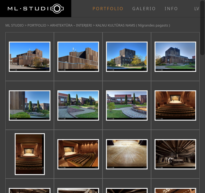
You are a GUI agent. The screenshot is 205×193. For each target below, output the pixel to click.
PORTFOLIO (108, 9)
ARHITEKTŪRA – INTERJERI (71, 25)
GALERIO (144, 9)
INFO (171, 9)
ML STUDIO (14, 25)
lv (196, 9)
